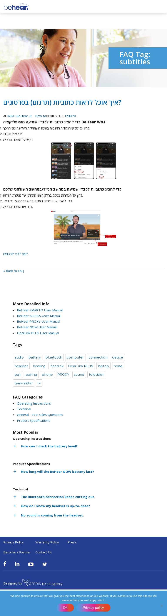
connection (98, 357)
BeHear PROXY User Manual (38, 321)
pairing (31, 374)
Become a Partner (17, 552)
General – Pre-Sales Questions (40, 414)
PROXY (63, 374)
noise (118, 366)
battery (34, 357)
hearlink (56, 366)
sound (79, 374)
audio (19, 357)
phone (47, 374)
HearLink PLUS (80, 366)
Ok (65, 607)
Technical (24, 409)
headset (21, 366)
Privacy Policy (13, 542)
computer (75, 357)
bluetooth (53, 357)
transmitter (24, 383)
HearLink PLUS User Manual (38, 333)
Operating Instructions (34, 403)
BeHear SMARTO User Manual (40, 310)
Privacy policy (93, 607)
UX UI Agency (42, 583)
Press (72, 542)
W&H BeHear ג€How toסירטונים (42, 116)
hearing (39, 366)
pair (18, 374)
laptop (103, 366)
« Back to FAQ (13, 271)
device (117, 357)
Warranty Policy (47, 542)
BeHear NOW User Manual (37, 327)
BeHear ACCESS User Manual (38, 316)
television (96, 374)
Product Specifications (33, 420)
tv (39, 383)
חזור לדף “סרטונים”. (15, 254)
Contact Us (43, 552)
